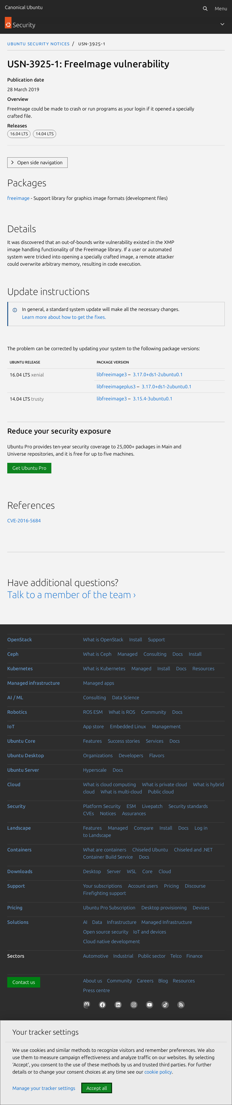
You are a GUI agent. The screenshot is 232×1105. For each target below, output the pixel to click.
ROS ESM (93, 712)
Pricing (171, 886)
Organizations (98, 755)
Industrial (123, 956)
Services (154, 741)
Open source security (105, 931)
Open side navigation (40, 162)
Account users (143, 886)
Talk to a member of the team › (71, 594)
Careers (145, 980)
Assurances (134, 813)
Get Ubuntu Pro (29, 468)
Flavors (156, 755)
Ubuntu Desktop (25, 755)
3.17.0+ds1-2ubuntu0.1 (158, 374)
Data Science (125, 697)
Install (135, 639)
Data (97, 922)
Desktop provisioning (164, 907)
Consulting (154, 654)
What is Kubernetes (104, 668)
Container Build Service (108, 857)
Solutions (17, 922)
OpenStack (19, 639)
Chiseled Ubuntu (150, 849)
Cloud (13, 784)
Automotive (95, 956)
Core (147, 871)
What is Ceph (97, 654)
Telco (176, 956)
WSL (131, 871)
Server (114, 871)
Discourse (195, 886)
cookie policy (158, 1072)
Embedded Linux (128, 726)
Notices (108, 813)
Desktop (92, 871)
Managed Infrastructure (166, 922)
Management (166, 726)
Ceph (12, 654)
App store (93, 726)
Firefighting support (104, 893)
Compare (143, 828)
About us (92, 980)
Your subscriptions (102, 886)
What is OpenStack (103, 639)
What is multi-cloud (121, 791)
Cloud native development (111, 941)
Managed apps (98, 683)
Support (156, 639)
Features (92, 741)
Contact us (23, 982)
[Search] (205, 8)
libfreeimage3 (112, 374)
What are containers (104, 849)
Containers (19, 849)
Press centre (96, 990)
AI (85, 922)
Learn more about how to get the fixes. (64, 317)
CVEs (88, 813)
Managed (127, 654)
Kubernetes (20, 668)
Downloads (19, 871)
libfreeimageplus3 (116, 386)
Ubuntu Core (21, 741)
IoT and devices (149, 931)
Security (16, 806)
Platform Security (102, 806)
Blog (163, 980)
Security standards (188, 806)
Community (153, 712)
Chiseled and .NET (193, 849)
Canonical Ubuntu (24, 7)
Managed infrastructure (33, 683)
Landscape (19, 828)
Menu (221, 8)
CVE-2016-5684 (24, 520)
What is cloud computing (109, 784)
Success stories (124, 741)
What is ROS (122, 712)
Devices (201, 907)
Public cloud (161, 791)
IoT (10, 726)
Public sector (152, 956)
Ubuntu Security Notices (38, 43)
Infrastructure (122, 922)
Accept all (96, 1088)
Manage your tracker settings (43, 1088)
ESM (131, 806)
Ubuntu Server (23, 770)
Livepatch (152, 806)
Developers (131, 755)
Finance (194, 956)
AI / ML (15, 697)
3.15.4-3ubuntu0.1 (152, 398)
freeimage (18, 198)
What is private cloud (164, 784)
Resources (203, 668)
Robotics (17, 712)
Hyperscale (95, 770)
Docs (177, 654)
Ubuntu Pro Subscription (109, 907)
